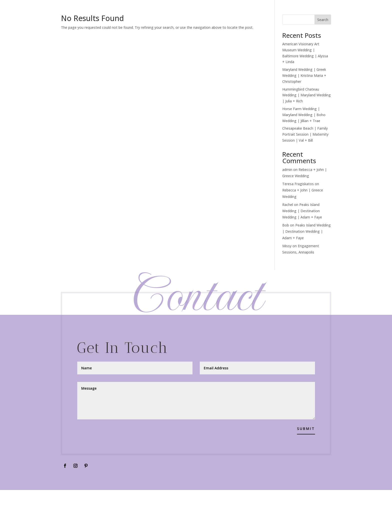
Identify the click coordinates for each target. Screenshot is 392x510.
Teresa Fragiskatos (298, 183)
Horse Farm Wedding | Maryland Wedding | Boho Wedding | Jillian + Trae (304, 114)
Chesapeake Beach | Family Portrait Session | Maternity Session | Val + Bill (305, 134)
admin (287, 169)
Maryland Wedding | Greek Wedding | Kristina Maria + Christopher (304, 75)
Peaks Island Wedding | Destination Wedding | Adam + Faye (302, 210)
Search (322, 19)
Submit (306, 428)
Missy (287, 245)
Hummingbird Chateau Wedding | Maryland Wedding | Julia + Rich (306, 95)
